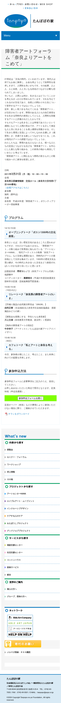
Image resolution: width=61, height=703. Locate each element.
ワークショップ (14, 464)
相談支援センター (15, 545)
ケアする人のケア (15, 516)
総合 (9, 575)
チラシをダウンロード (17, 414)
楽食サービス (13, 567)
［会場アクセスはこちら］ (17, 187)
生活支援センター (15, 552)
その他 (10, 479)
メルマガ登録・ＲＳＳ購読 (18, 652)
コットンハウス (14, 560)
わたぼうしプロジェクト (17, 523)
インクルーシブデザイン (17, 508)
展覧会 (10, 450)
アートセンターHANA (16, 494)
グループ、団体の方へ (17, 596)
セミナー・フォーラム (17, 457)
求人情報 (11, 472)
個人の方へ (12, 589)
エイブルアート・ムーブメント (20, 501)
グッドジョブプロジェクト (18, 531)
